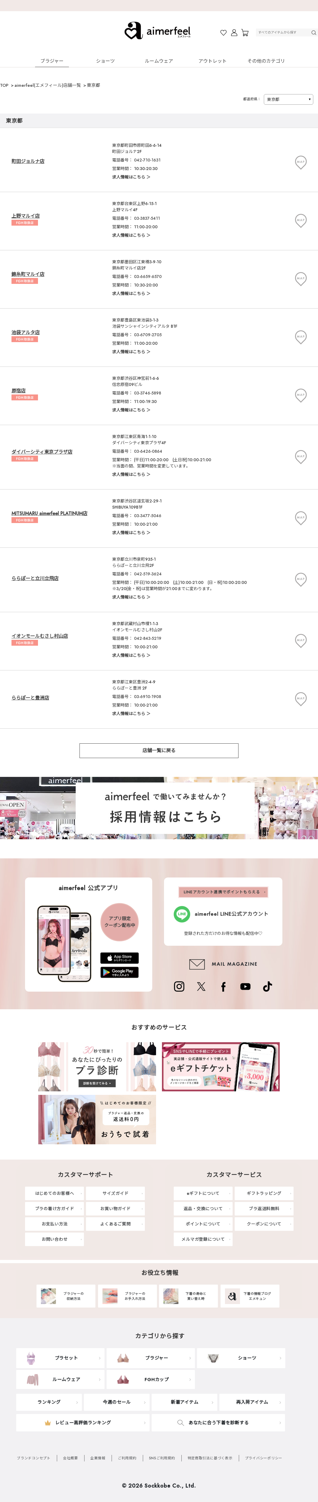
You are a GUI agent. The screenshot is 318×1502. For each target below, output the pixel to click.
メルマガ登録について (203, 1239)
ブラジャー (52, 61)
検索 (314, 32)
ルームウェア (159, 61)
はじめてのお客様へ (54, 1193)
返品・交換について (203, 1209)
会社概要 (70, 1458)
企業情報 (97, 1458)
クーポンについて (264, 1224)
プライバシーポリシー (264, 1458)
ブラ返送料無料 (264, 1209)
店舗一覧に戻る (159, 750)
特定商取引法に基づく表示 (210, 1458)
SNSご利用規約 (162, 1458)
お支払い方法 (55, 1224)
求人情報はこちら (128, 177)
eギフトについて (203, 1193)
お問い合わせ (55, 1239)
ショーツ (105, 61)
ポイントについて (203, 1224)
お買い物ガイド (115, 1209)
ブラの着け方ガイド (54, 1209)
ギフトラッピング (264, 1193)
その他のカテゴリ (266, 61)
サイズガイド (115, 1193)
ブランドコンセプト (34, 1458)
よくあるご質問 (115, 1224)
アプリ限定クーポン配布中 (119, 922)
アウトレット (212, 61)
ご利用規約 (127, 1458)
